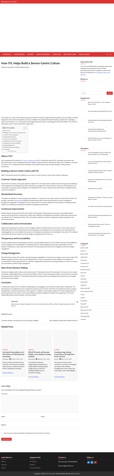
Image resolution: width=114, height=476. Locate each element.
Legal (82, 298)
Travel (82, 320)
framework (17, 200)
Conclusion (7, 149)
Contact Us (4, 464)
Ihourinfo (56, 359)
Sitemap (3, 468)
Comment (4, 394)
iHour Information (50, 473)
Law (82, 295)
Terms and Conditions (35, 468)
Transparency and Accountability (12, 143)
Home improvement (43, 54)
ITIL (16, 122)
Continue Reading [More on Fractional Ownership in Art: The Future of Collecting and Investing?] (8, 372)
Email (43, 416)
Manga (82, 304)
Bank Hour (83, 248)
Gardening (83, 282)
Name (3, 416)
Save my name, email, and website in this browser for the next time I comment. (27, 433)
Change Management (9, 145)
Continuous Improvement (10, 139)
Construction (84, 264)
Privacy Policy (33, 461)
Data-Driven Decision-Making (11, 147)
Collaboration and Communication (12, 141)
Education (83, 267)
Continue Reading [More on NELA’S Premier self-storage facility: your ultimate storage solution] (33, 377)
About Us (3, 461)
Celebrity (83, 257)
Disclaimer (32, 464)
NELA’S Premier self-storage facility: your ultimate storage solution (39, 354)
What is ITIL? (6, 130)
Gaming (83, 279)
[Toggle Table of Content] (24, 128)
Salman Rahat (31, 359)
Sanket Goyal (25, 67)
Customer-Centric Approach (11, 135)
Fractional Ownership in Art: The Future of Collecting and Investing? (14, 354)
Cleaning (83, 260)
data (69, 272)
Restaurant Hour (69, 54)
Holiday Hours (84, 54)
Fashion (82, 273)
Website (3, 425)
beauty (82, 251)
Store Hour (56, 54)
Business (30, 54)
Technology (7, 54)
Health (82, 285)
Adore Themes (75, 473)
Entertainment (19, 54)
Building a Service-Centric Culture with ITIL (14, 132)
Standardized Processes (9, 137)
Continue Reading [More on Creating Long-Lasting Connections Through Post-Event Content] (59, 377)
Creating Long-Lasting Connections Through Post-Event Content (64, 354)
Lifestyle (83, 301)
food (82, 276)
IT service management (29, 160)
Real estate (83, 307)
